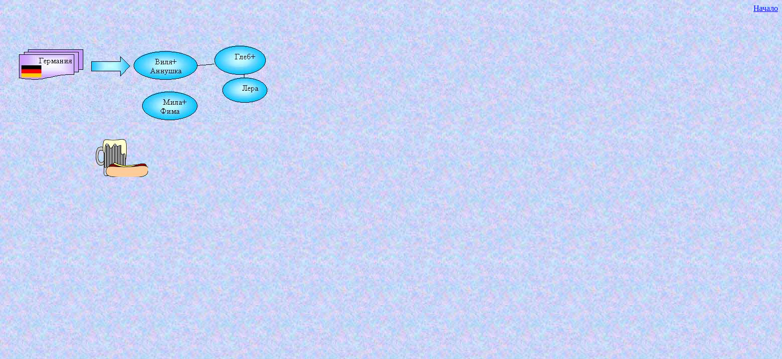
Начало (766, 8)
